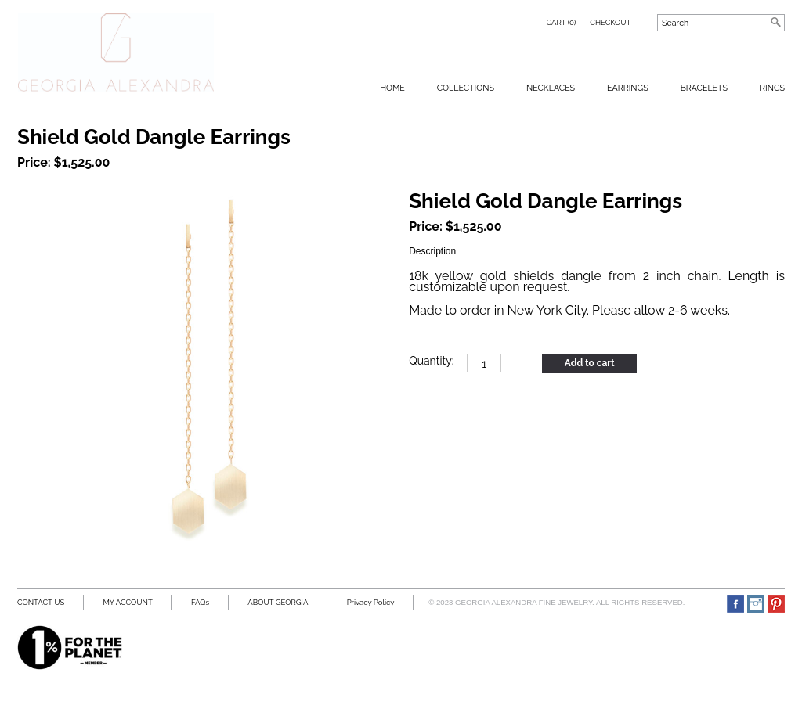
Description (432, 251)
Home (392, 87)
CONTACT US (40, 602)
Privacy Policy (371, 602)
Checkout (610, 22)
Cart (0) (561, 22)
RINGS (772, 87)
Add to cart (590, 363)
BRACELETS (704, 87)
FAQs (200, 602)
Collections (465, 87)
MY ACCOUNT (127, 602)
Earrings (627, 87)
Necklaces (550, 87)
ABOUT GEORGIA (277, 602)
